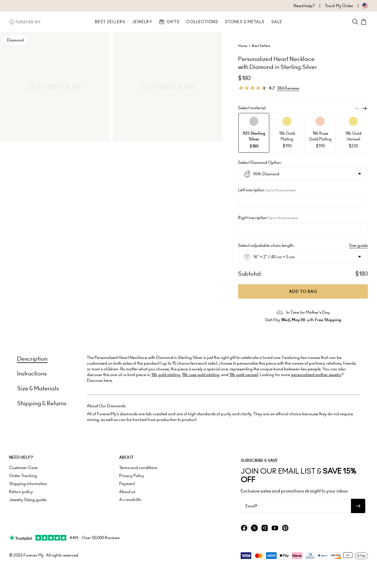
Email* (251, 506)
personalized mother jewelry (316, 374)
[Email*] (296, 506)
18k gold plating (165, 374)
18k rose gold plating (200, 374)
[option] (253, 133)
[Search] (355, 21)
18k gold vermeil (243, 374)
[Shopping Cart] (364, 21)
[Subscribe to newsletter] (358, 506)
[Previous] (357, 108)
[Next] (364, 108)
